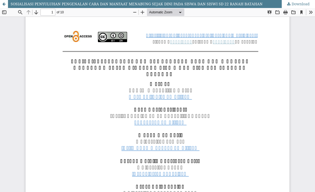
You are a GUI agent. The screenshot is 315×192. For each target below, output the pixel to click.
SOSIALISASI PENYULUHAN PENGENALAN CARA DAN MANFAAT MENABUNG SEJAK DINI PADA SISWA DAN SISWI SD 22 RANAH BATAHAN (137, 3)
